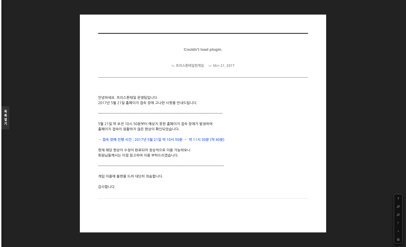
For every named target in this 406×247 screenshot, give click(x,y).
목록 (5, 118)
